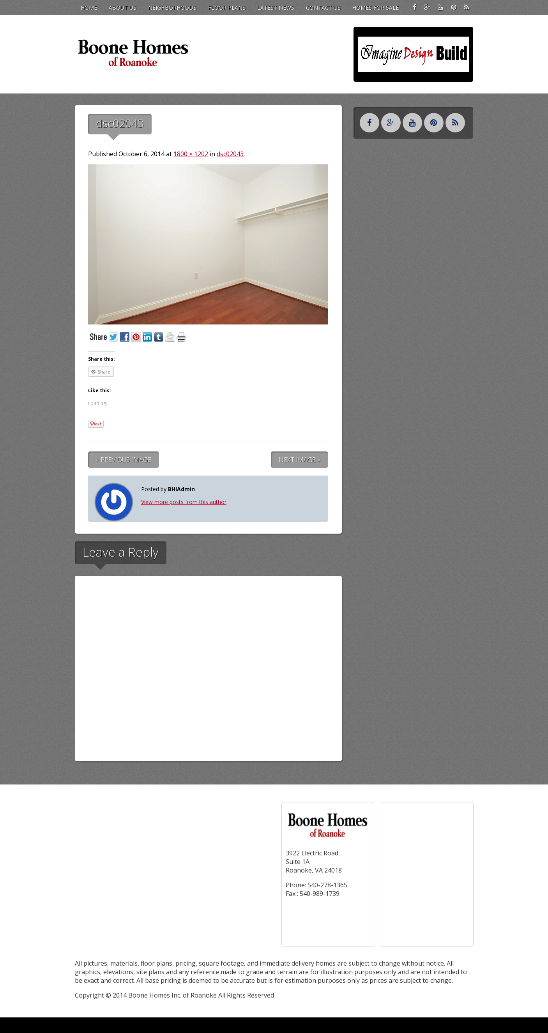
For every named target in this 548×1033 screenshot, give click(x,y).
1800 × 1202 (190, 154)
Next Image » (299, 459)
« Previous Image (123, 459)
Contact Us (323, 7)
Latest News (275, 7)
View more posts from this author (183, 502)
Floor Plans (227, 7)
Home (89, 7)
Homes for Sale (375, 7)
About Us (122, 7)
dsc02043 (230, 154)
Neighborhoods (172, 7)
